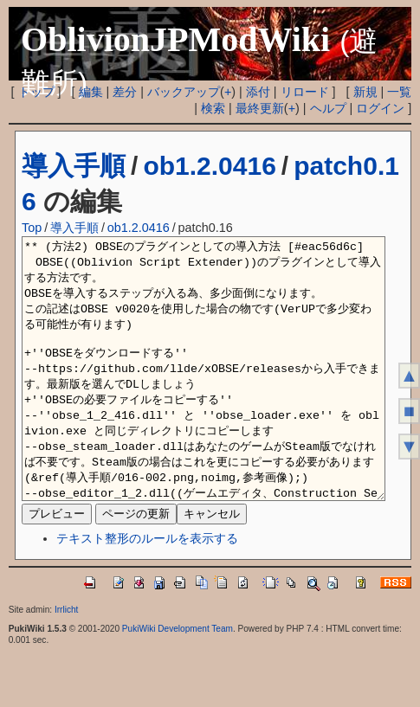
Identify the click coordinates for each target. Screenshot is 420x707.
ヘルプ (328, 108)
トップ (36, 92)
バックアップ (183, 92)
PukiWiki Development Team (177, 680)
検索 (213, 108)
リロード (305, 92)
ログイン (380, 108)
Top (32, 228)
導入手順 (74, 165)
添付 (258, 92)
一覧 (399, 92)
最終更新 (260, 108)
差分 (125, 92)
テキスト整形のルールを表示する (147, 590)
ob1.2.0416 (209, 165)
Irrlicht (66, 661)
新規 (365, 92)
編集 (91, 92)
